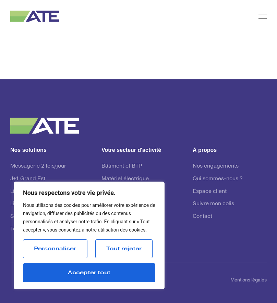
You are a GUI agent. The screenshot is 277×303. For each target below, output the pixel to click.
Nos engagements (216, 166)
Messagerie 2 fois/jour (38, 166)
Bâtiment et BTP (121, 166)
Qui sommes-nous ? (218, 178)
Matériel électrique (125, 178)
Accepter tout (89, 272)
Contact (202, 216)
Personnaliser (55, 248)
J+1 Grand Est (27, 178)
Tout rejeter (124, 248)
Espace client (210, 191)
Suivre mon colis (213, 203)
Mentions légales (248, 280)
